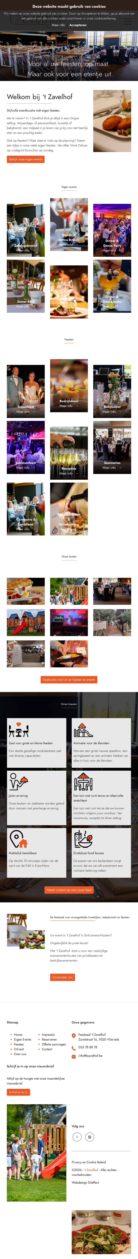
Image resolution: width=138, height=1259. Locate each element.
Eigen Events (22, 1039)
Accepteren (77, 25)
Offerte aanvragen (54, 1044)
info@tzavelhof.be (90, 1055)
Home (18, 1034)
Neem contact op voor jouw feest (69, 890)
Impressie (48, 1034)
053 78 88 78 (88, 1047)
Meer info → (25, 248)
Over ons (20, 1054)
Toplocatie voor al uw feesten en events (69, 679)
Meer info (58, 25)
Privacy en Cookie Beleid (89, 1162)
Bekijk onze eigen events (25, 159)
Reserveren (49, 1039)
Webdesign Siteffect (85, 1182)
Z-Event (19, 1049)
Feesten (19, 1044)
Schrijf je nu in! (18, 1092)
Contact (47, 1049)
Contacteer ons (62, 977)
